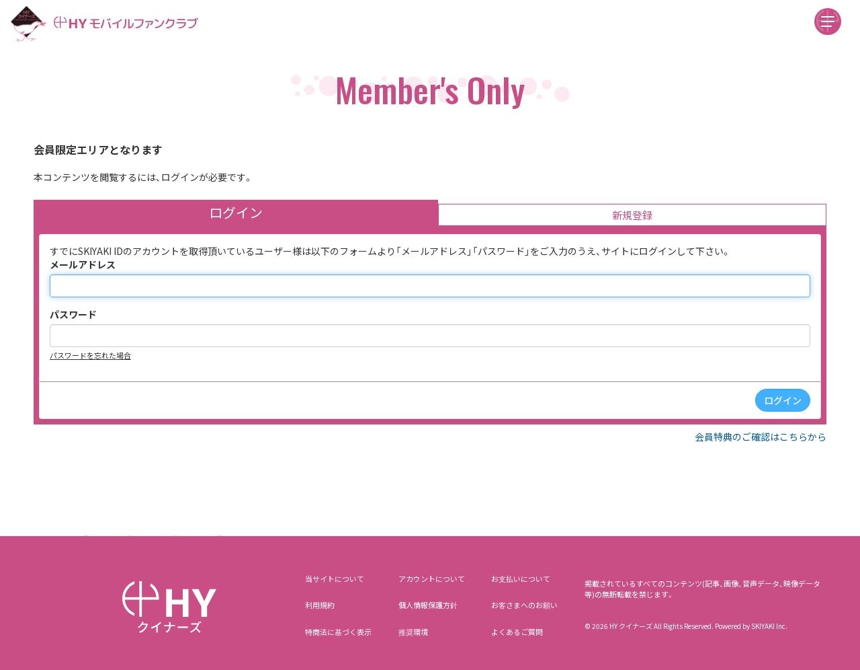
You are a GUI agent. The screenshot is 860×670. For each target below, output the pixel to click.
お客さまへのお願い (524, 604)
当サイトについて (334, 578)
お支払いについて (520, 578)
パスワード (73, 314)
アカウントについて (431, 578)
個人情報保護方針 (428, 604)
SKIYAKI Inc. (769, 626)
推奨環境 (413, 631)
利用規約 (320, 604)
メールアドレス (83, 264)
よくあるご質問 (517, 631)
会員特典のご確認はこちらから (760, 436)
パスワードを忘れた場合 (90, 355)
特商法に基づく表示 (338, 631)
